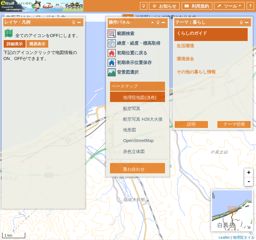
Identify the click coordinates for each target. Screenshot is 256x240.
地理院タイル (244, 237)
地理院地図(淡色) (139, 97)
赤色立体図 (134, 151)
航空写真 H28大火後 (142, 119)
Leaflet (224, 237)
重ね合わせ (134, 169)
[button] (143, 6)
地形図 (129, 129)
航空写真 (131, 108)
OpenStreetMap (138, 140)
